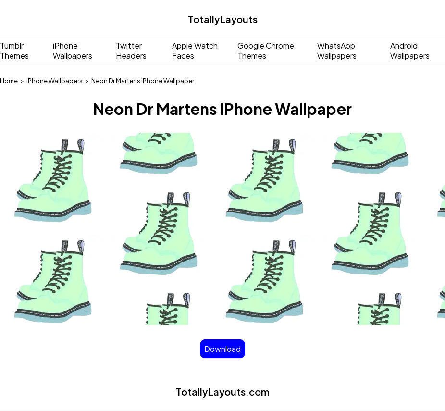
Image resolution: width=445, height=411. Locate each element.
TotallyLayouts (223, 19)
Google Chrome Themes (265, 50)
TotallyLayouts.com (223, 392)
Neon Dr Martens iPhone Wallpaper (142, 81)
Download (222, 349)
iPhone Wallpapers (72, 50)
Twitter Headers (131, 50)
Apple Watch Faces (195, 50)
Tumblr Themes (14, 50)
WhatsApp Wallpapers (337, 50)
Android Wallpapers (410, 50)
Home (9, 81)
